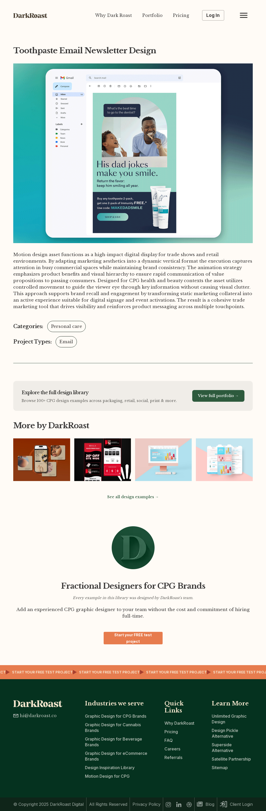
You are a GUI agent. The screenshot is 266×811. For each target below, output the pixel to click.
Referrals (173, 757)
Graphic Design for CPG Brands (115, 716)
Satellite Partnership (231, 759)
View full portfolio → (218, 395)
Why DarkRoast (179, 723)
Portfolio (152, 15)
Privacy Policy (146, 804)
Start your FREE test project (133, 638)
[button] (244, 15)
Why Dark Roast (113, 15)
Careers (172, 748)
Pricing (181, 15)
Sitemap (220, 767)
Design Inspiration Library (110, 767)
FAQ (168, 740)
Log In (213, 15)
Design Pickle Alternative (225, 733)
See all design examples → (133, 497)
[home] (32, 15)
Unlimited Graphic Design (229, 718)
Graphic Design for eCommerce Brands (116, 756)
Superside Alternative (222, 747)
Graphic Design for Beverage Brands (113, 741)
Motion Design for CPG (107, 776)
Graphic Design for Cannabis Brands (113, 727)
